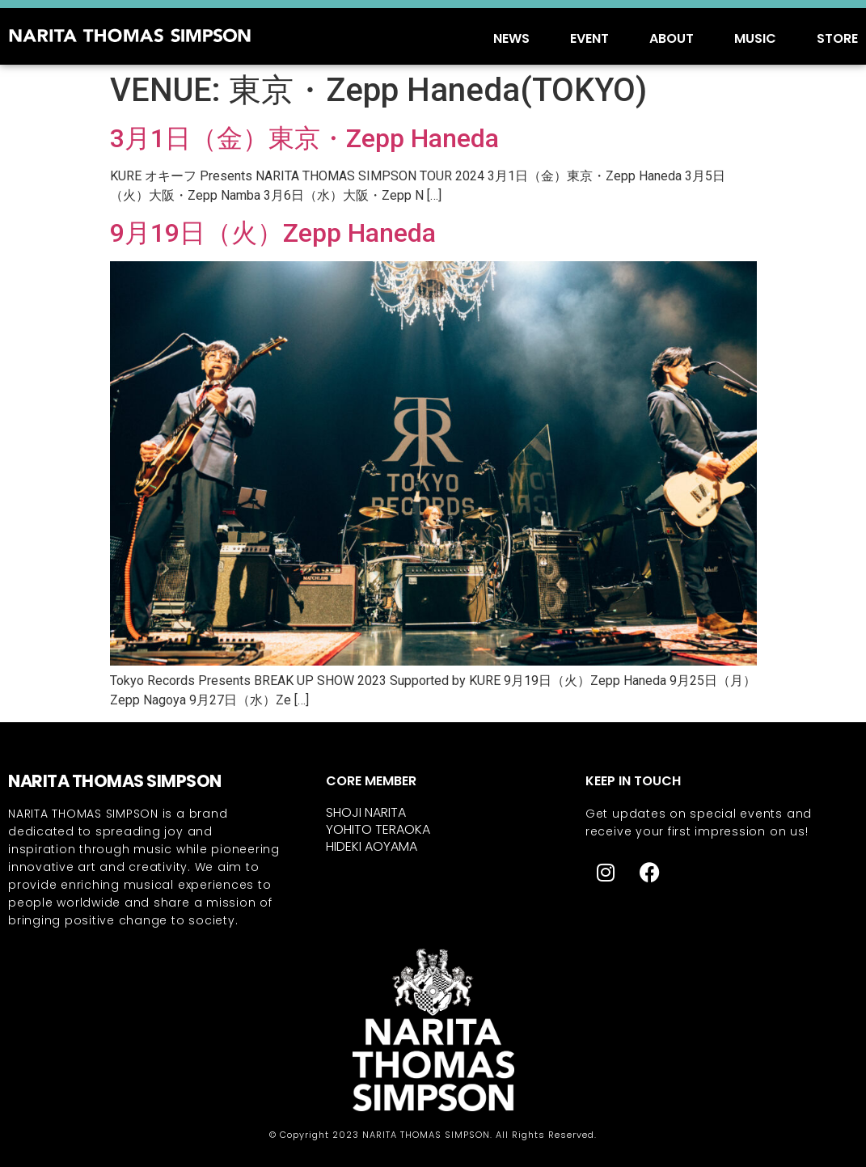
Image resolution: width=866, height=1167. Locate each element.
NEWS (511, 38)
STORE (837, 38)
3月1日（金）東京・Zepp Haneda (304, 138)
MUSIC (755, 38)
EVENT (589, 38)
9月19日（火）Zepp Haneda (273, 233)
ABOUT (671, 38)
